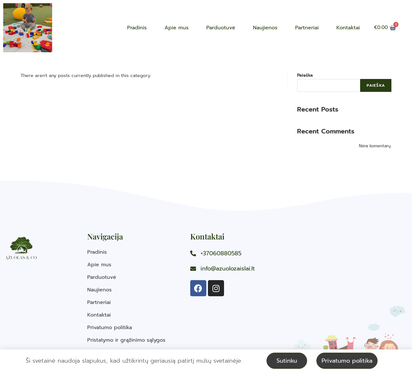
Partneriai (307, 28)
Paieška (305, 75)
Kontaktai (348, 28)
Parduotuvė (220, 28)
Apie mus (176, 28)
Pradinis (137, 28)
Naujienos (265, 28)
